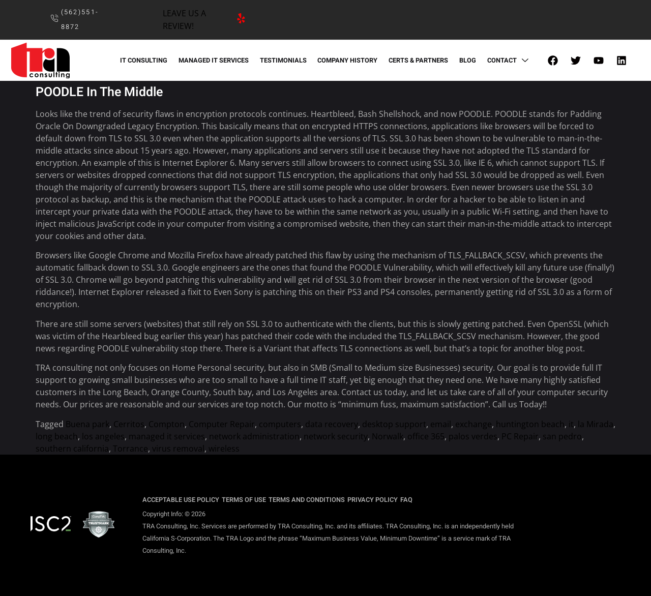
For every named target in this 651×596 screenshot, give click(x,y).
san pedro (562, 436)
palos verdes (473, 436)
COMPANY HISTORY (347, 60)
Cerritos (128, 424)
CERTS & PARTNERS (417, 60)
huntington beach (530, 424)
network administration (254, 436)
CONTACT (506, 60)
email (440, 424)
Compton (167, 424)
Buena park (87, 424)
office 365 (426, 436)
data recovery (331, 424)
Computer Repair (222, 424)
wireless (224, 448)
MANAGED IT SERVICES (215, 60)
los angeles (103, 436)
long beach (57, 436)
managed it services (167, 436)
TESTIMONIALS (283, 60)
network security (336, 436)
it (571, 424)
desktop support (394, 424)
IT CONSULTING (146, 60)
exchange (473, 424)
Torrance (130, 448)
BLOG (465, 60)
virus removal (178, 448)
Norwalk (387, 436)
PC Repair (520, 436)
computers (280, 424)
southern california (72, 448)
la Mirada (595, 424)
